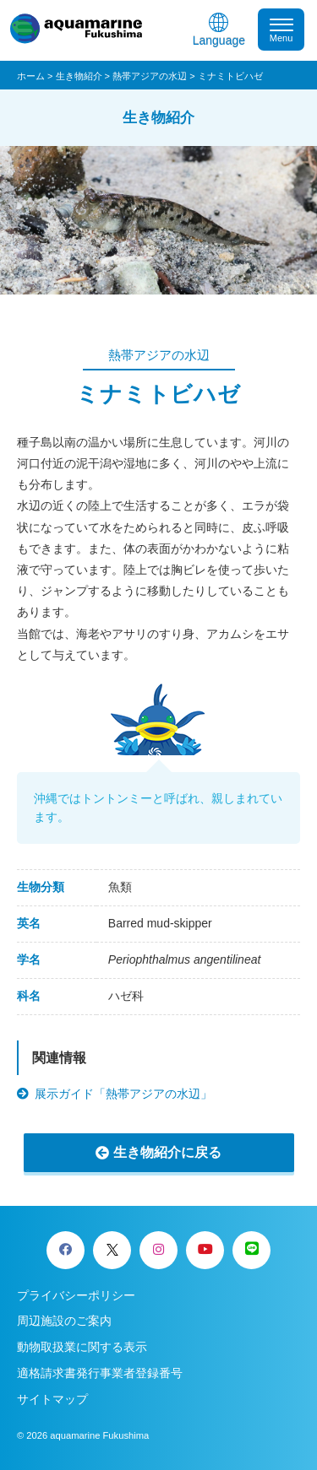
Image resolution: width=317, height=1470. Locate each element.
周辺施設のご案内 (64, 1320)
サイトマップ (52, 1399)
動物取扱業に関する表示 (82, 1347)
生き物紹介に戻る (167, 1152)
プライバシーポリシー (76, 1295)
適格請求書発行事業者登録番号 (100, 1373)
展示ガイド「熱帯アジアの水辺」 (123, 1093)
